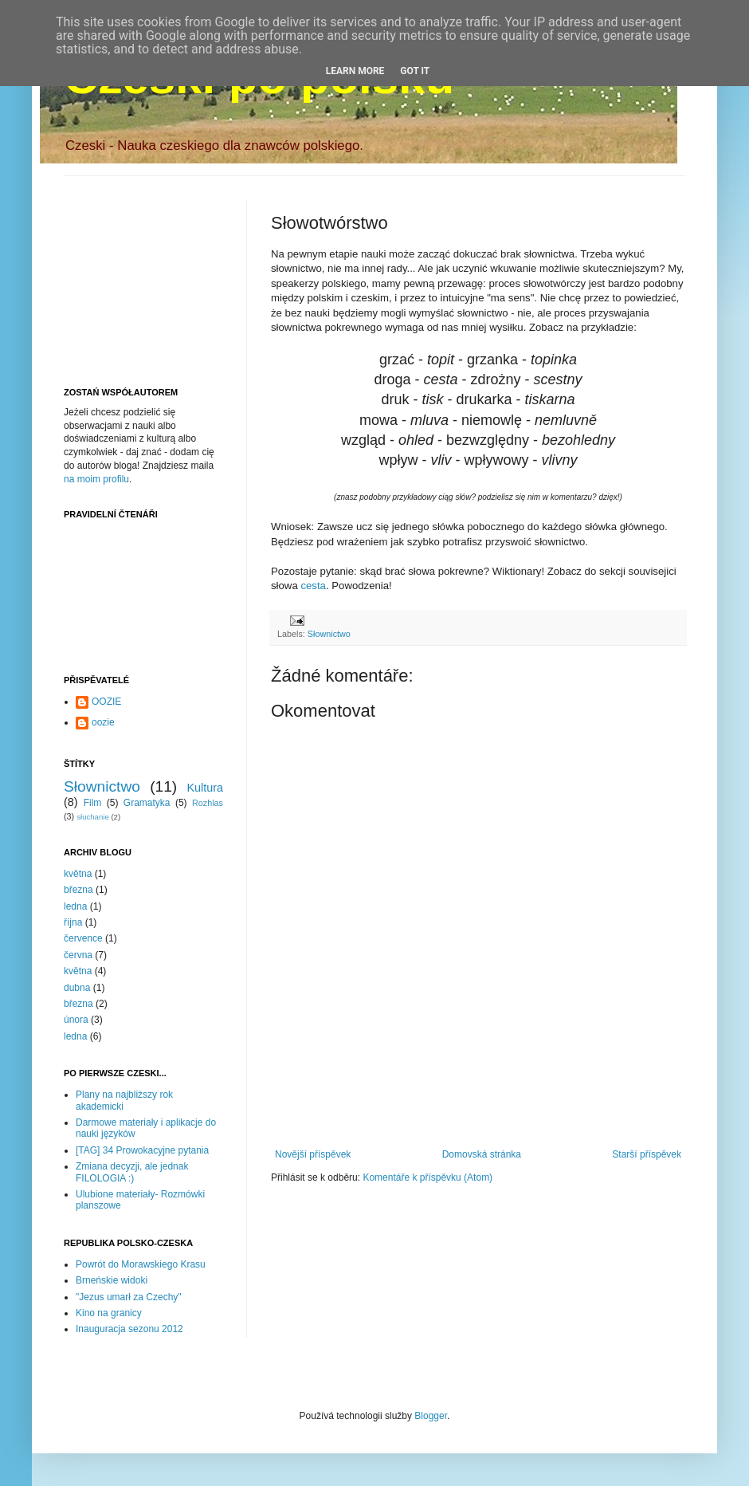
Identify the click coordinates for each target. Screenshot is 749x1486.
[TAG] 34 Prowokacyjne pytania (142, 1150)
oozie (103, 722)
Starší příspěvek (646, 1154)
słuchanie (92, 816)
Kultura (204, 787)
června (78, 955)
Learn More (355, 71)
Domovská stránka (481, 1154)
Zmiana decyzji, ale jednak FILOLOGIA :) (132, 1172)
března (78, 889)
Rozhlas (207, 803)
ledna (75, 906)
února (76, 1019)
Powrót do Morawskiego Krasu (141, 1264)
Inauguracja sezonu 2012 (129, 1329)
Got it (414, 71)
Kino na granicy (109, 1313)
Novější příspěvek (313, 1154)
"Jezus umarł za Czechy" (129, 1297)
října (73, 922)
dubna (77, 987)
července (83, 938)
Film (93, 802)
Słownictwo (329, 634)
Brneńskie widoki (111, 1280)
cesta (313, 586)
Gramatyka (147, 802)
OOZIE (106, 701)
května (78, 873)
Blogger (430, 1415)
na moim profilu (96, 479)
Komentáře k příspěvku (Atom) (427, 1177)
